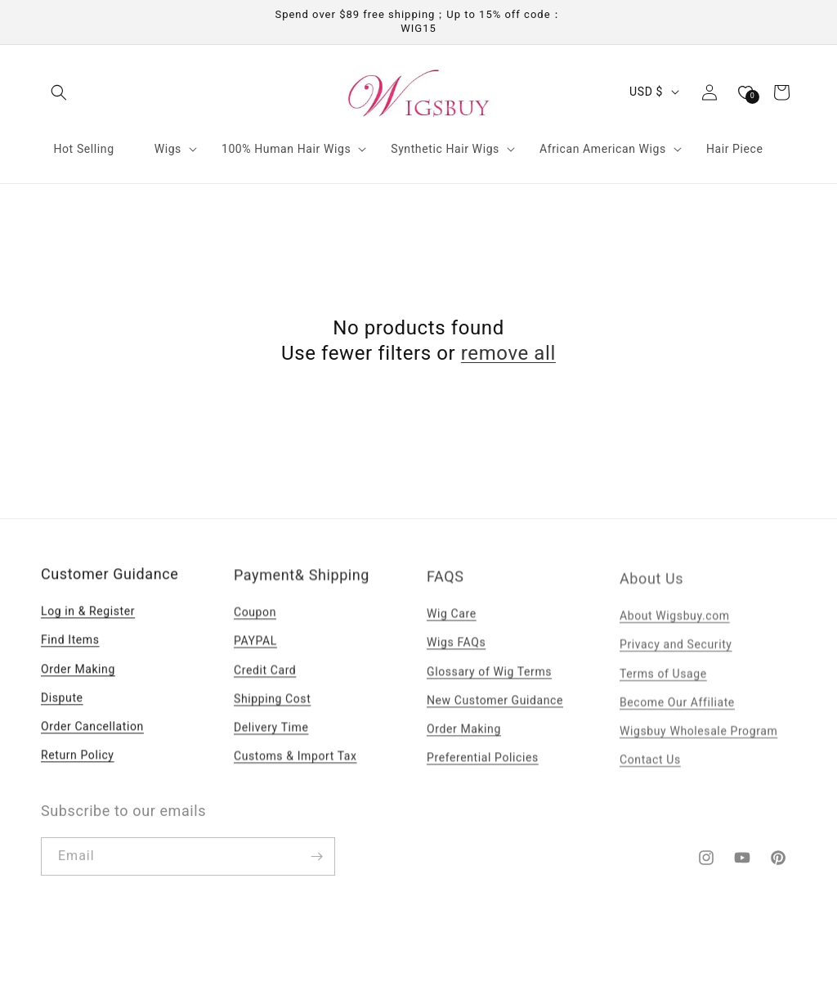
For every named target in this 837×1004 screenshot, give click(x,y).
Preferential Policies (483, 771)
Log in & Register (88, 620)
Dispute (62, 706)
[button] (59, 92)
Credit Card (265, 681)
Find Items (70, 649)
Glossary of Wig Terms (489, 685)
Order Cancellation (92, 735)
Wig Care (452, 627)
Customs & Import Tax (295, 767)
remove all (508, 353)
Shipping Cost (272, 709)
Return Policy (77, 764)
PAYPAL (255, 652)
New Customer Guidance (495, 713)
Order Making (78, 677)
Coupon (255, 623)
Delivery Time (271, 738)
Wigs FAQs (456, 656)
